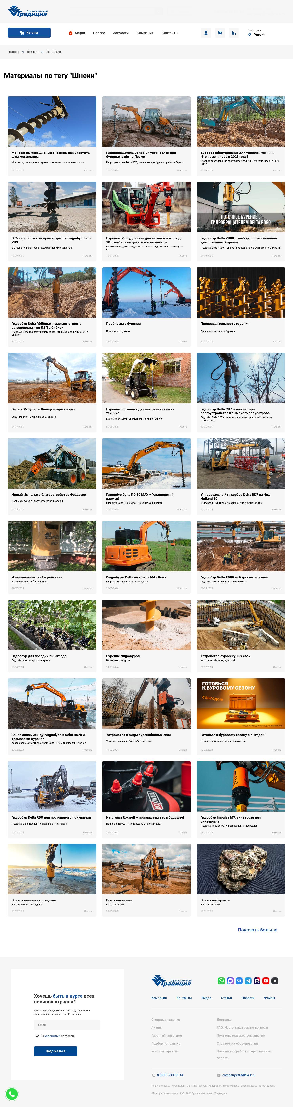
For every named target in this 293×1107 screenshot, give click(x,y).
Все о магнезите (119, 900)
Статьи (226, 998)
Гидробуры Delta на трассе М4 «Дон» (136, 577)
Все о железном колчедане (34, 900)
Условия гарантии (165, 1051)
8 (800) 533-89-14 (228, 11)
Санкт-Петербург (196, 1085)
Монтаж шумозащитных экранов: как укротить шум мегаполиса (51, 155)
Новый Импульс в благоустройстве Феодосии (49, 495)
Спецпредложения (165, 1020)
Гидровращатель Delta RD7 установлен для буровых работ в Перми (141, 155)
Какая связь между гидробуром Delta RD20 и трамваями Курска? (48, 737)
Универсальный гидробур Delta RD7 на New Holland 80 (235, 497)
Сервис (99, 33)
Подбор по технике (165, 1043)
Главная (13, 52)
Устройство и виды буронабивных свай (138, 735)
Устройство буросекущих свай (226, 656)
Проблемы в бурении (123, 324)
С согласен (57, 1036)
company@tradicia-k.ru (266, 14)
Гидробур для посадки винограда (39, 656)
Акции (80, 33)
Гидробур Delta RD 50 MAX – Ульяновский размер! (140, 497)
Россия (259, 35)
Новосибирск (230, 1085)
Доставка (224, 1020)
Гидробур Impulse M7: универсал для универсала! (231, 819)
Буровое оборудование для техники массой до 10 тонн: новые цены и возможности (144, 240)
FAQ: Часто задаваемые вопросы (242, 1027)
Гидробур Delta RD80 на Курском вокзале (234, 577)
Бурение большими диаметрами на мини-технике (140, 411)
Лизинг (156, 1027)
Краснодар (178, 1085)
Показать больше (257, 930)
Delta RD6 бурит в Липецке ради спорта (43, 409)
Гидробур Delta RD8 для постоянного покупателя (51, 817)
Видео (206, 998)
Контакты (170, 33)
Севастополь (248, 1085)
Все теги (32, 52)
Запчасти (121, 33)
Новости (248, 998)
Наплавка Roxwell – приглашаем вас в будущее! (145, 817)
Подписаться (51, 1051)
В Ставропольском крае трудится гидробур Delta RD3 (51, 240)
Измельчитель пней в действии (37, 577)
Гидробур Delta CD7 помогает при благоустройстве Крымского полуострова (235, 411)
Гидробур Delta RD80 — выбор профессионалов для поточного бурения (239, 240)
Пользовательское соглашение (241, 1035)
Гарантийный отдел (166, 1035)
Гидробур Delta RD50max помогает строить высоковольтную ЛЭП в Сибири (46, 326)
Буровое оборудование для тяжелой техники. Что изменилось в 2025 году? (238, 155)
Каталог (29, 32)
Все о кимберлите (215, 900)
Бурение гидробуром (123, 656)
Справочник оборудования (237, 1043)
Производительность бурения (225, 324)
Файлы (269, 998)
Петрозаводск (266, 1085)
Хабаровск (214, 1085)
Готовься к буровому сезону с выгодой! (233, 735)
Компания (145, 33)
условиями (52, 1036)
